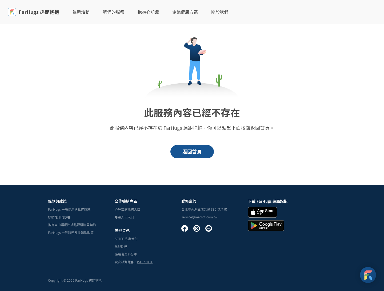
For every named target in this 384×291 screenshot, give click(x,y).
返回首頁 (192, 151)
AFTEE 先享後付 (126, 238)
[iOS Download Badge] (262, 212)
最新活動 (81, 12)
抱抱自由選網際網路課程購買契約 (72, 224)
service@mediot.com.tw (199, 217)
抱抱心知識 (148, 12)
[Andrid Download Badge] (266, 225)
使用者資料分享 (126, 254)
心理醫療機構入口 (127, 209)
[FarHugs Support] (368, 275)
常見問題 (121, 246)
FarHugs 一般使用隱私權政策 (69, 209)
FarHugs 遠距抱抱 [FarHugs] (33, 12)
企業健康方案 (185, 12)
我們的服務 (113, 12)
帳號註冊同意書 (59, 217)
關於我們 (219, 12)
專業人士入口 (124, 217)
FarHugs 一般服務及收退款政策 (71, 232)
